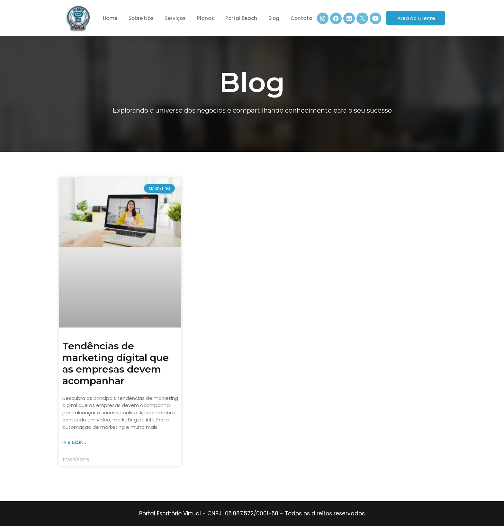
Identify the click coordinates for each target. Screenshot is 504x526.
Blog (273, 18)
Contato (301, 18)
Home (110, 18)
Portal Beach (241, 18)
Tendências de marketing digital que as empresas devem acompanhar (115, 363)
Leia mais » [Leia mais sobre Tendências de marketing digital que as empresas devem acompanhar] (74, 442)
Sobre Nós (141, 18)
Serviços (175, 18)
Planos (205, 18)
